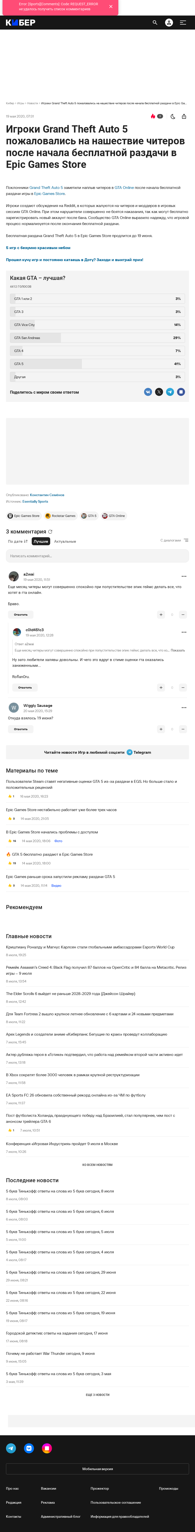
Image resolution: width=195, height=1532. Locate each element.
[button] (184, 576)
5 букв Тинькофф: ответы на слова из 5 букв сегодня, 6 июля (60, 1211)
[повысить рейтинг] (161, 615)
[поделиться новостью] (184, 116)
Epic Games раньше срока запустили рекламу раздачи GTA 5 (60, 876)
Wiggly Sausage (37, 705)
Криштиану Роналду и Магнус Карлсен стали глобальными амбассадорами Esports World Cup (90, 946)
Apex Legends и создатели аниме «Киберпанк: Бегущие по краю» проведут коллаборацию (86, 1034)
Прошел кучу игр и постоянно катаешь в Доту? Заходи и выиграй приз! (74, 259)
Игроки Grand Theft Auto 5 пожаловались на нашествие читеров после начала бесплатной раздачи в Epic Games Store (115, 103)
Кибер (10, 103)
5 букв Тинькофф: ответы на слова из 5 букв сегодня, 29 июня (61, 1272)
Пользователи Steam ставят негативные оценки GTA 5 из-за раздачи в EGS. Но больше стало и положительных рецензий (91, 784)
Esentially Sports (35, 501)
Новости (32, 103)
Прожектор (100, 1488)
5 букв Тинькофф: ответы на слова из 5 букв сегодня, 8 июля (60, 1190)
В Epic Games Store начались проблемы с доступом (52, 831)
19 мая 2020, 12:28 (39, 635)
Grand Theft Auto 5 (46, 187)
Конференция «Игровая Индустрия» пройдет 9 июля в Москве (62, 1143)
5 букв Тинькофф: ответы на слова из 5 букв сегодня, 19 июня (60, 1312)
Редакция (13, 1502)
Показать (178, 650)
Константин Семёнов (47, 495)
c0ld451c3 (35, 629)
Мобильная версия (97, 1469)
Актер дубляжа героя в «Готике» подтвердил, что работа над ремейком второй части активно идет (94, 1054)
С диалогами (171, 540)
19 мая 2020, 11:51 (36, 579)
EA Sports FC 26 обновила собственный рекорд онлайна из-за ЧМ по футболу (76, 1095)
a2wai (28, 574)
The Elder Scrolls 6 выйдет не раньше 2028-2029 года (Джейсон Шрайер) (70, 993)
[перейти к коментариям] (153, 116)
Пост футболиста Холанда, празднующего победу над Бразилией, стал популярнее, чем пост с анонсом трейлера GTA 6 (90, 1118)
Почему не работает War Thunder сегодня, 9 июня (50, 1353)
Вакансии (48, 1488)
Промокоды (168, 1488)
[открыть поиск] (155, 23)
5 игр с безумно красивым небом (38, 247)
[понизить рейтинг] (183, 615)
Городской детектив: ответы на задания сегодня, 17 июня (57, 1333)
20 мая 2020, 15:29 (37, 711)
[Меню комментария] (184, 576)
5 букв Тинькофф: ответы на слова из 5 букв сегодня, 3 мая (58, 1373)
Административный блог (61, 1516)
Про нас (12, 1488)
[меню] (183, 23)
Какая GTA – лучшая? (37, 278)
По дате (18, 541)
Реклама (48, 1502)
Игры (20, 103)
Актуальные (65, 541)
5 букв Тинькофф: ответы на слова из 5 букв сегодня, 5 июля (60, 1231)
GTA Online (124, 187)
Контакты (13, 1516)
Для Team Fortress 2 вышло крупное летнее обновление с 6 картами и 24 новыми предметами (90, 1013)
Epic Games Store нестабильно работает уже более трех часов (61, 809)
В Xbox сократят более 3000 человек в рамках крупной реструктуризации (73, 1074)
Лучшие (41, 541)
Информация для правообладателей (120, 1516)
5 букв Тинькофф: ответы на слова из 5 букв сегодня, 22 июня (61, 1292)
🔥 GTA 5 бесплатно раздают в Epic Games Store (49, 854)
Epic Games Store (49, 193)
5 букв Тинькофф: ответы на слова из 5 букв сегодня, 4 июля (60, 1251)
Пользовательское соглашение (116, 1502)
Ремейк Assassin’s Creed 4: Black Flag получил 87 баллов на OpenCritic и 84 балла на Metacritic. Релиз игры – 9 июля (96, 970)
